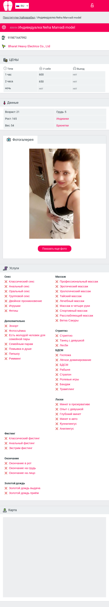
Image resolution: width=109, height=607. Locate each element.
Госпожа (65, 355)
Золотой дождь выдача (24, 488)
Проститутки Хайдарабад (19, 17)
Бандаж (65, 384)
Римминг (15, 358)
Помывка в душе (20, 349)
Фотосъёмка (17, 330)
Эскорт (13, 326)
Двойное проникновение (25, 301)
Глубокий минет (70, 414)
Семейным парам (21, 344)
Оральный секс (19, 291)
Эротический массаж (74, 286)
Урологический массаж (75, 291)
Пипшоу (14, 353)
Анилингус (67, 428)
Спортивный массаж (74, 310)
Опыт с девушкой (71, 409)
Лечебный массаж (72, 301)
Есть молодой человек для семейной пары (27, 337)
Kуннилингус (68, 423)
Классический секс (21, 281)
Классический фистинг (24, 438)
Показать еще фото (54, 248)
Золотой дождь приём (24, 493)
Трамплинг (67, 389)
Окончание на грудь (22, 468)
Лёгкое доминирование (75, 360)
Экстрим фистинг (20, 448)
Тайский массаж (71, 296)
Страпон (65, 374)
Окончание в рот (20, 463)
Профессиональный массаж (79, 281)
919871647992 (17, 37)
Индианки (63, 118)
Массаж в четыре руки (75, 306)
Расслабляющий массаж (76, 315)
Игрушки (14, 306)
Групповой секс (19, 296)
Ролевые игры (69, 379)
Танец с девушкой (72, 340)
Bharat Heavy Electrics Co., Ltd (26, 46)
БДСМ (64, 365)
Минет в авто (69, 419)
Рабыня (65, 369)
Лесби (64, 345)
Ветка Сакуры (69, 320)
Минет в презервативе (75, 404)
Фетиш (13, 310)
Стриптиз (66, 335)
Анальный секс (19, 286)
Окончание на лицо (22, 473)
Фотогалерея (20, 140)
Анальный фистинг (22, 443)
